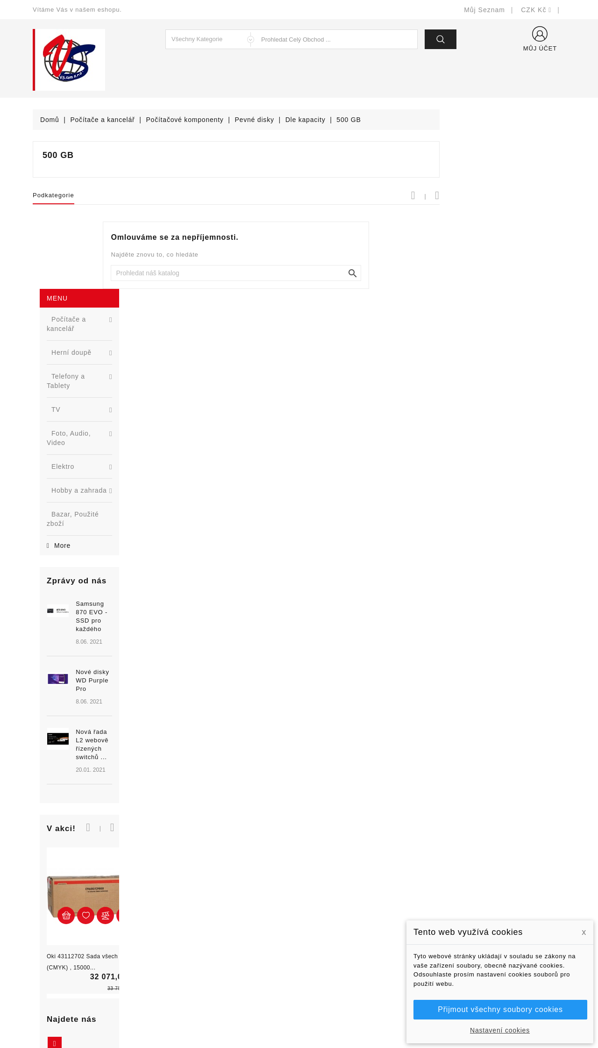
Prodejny (320, 984)
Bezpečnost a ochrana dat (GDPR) (360, 900)
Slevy (178, 886)
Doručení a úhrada (335, 886)
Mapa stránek (327, 970)
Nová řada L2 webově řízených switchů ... (105, 503)
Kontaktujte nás (330, 956)
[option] (88, 467)
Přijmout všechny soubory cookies (500, 1009)
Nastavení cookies (500, 1030)
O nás (315, 928)
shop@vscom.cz (69, 956)
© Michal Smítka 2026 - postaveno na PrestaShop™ (299, 1016)
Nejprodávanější (195, 914)
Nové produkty (192, 900)
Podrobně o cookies (337, 942)
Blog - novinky (192, 942)
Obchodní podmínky (337, 914)
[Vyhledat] (362, 273)
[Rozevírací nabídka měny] (536, 9)
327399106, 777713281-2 (84, 942)
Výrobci (181, 928)
